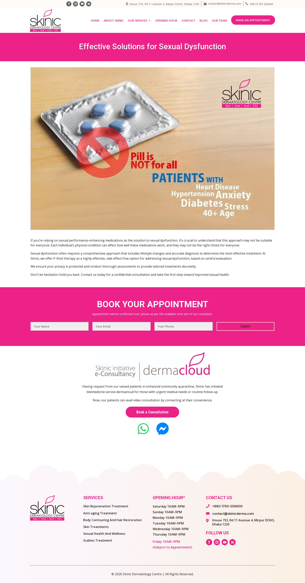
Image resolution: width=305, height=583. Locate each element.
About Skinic (114, 20)
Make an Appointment (253, 20)
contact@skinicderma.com (224, 3)
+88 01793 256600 (261, 4)
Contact (188, 20)
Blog (204, 20)
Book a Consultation (152, 412)
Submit (245, 326)
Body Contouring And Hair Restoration (112, 520)
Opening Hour (166, 20)
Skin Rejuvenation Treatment (105, 506)
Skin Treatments (96, 527)
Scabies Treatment (97, 540)
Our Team (219, 20)
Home (95, 20)
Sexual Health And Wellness (104, 533)
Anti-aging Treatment (100, 513)
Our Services (137, 20)
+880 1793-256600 (227, 506)
